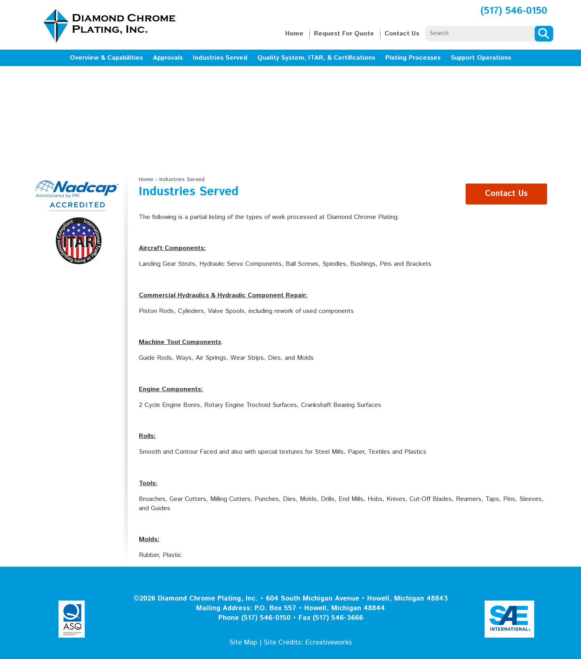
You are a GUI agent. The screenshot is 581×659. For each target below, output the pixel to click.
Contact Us (402, 33)
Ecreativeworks (328, 642)
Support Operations (481, 58)
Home (294, 33)
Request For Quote (344, 33)
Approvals (168, 58)
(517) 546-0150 (514, 11)
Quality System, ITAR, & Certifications (316, 58)
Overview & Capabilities (106, 58)
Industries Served (220, 58)
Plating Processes (413, 58)
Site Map (243, 642)
